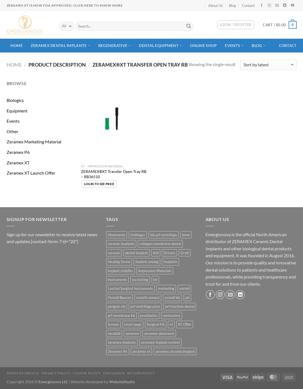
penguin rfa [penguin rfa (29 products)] (116, 306)
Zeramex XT (18, 162)
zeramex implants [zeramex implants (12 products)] (122, 342)
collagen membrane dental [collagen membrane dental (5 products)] (160, 243)
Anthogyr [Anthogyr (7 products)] (137, 235)
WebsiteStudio (122, 381)
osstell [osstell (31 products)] (184, 288)
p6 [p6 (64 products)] (187, 297)
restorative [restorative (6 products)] (171, 315)
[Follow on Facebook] (261, 5)
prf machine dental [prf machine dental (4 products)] (179, 306)
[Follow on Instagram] (269, 5)
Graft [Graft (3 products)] (184, 253)
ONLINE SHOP (203, 45)
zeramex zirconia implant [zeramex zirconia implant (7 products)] (175, 351)
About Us (215, 5)
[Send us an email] (277, 5)
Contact (248, 5)
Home (16, 45)
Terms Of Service (23, 373)
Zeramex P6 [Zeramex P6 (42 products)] (117, 351)
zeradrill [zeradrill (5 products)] (114, 333)
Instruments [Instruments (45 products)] (117, 279)
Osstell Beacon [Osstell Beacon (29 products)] (119, 297)
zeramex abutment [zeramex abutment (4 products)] (159, 333)
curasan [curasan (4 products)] (114, 253)
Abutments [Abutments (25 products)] (116, 235)
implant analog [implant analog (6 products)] (147, 261)
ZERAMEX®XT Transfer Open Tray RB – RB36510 (113, 174)
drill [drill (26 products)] (156, 253)
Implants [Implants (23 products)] (170, 261)
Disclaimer (114, 373)
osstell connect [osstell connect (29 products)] (148, 297)
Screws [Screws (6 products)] (113, 324)
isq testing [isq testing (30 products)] (140, 279)
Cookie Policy (87, 373)
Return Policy (141, 373)
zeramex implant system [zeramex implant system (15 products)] (160, 342)
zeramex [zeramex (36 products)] (132, 333)
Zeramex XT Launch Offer (31, 172)
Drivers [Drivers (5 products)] (169, 253)
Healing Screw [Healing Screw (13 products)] (119, 261)
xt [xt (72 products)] (171, 324)
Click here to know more (98, 5)
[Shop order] (268, 64)
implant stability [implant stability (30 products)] (120, 271)
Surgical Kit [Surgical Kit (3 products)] (156, 324)
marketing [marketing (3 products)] (166, 288)
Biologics (15, 100)
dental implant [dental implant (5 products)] (136, 253)
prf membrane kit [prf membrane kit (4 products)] (121, 315)
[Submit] (188, 26)
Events (234, 45)
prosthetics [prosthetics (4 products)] (149, 315)
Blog (232, 5)
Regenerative (114, 45)
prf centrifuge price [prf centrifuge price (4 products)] (145, 306)
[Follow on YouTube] (292, 5)
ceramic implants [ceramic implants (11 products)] (121, 243)
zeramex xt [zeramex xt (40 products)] (141, 351)
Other (12, 131)
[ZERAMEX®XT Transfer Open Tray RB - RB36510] (115, 121)
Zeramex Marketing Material (34, 141)
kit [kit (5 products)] (155, 279)
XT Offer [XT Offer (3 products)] (184, 324)
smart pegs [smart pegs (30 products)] (133, 324)
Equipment (17, 110)
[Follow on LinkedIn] (284, 5)
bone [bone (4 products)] (186, 235)
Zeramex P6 (18, 152)
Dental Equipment (160, 45)
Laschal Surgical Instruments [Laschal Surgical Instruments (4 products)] (130, 288)
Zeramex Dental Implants (60, 45)
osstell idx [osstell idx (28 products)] (172, 297)
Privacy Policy (56, 373)
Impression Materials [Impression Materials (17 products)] (155, 271)
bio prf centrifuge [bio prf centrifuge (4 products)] (163, 235)
